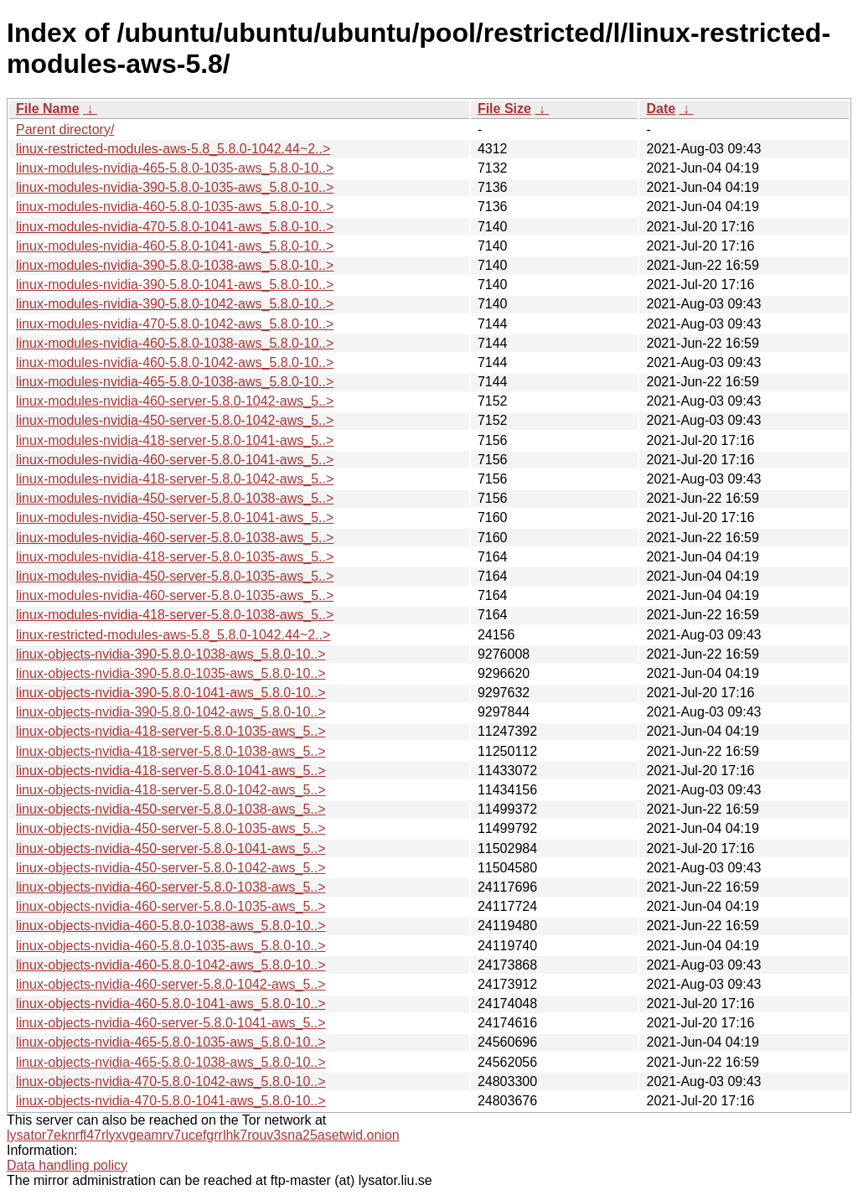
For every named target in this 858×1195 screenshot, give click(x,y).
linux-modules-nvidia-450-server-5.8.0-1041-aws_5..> (174, 517)
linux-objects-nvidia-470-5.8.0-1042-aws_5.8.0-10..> (171, 1081)
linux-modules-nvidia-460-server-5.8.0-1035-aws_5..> (174, 595)
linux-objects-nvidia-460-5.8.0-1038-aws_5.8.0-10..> (171, 925)
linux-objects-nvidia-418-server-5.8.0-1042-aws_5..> (171, 790)
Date (660, 108)
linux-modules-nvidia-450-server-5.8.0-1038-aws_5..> (174, 498)
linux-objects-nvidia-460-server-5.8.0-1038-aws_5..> (171, 887)
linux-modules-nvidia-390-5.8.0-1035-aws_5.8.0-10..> (174, 187)
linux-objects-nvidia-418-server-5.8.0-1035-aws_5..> (171, 731)
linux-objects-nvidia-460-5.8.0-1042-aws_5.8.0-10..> (171, 965)
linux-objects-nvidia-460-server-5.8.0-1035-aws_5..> (171, 906)
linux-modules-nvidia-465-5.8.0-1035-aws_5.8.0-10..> (174, 168)
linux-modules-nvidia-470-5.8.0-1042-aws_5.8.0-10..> (174, 324)
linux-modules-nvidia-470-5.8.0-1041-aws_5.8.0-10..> (174, 227)
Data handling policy (67, 1165)
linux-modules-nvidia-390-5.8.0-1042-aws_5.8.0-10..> (174, 304)
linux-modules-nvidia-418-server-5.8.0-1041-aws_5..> (174, 440)
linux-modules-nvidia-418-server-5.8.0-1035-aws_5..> (174, 557)
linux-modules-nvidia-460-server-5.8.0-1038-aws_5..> (174, 537)
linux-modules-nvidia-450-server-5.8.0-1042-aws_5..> (174, 420)
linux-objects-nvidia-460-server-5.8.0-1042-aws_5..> (171, 984)
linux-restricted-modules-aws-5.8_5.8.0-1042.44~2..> (173, 149)
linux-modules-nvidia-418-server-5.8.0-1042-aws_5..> (174, 479)
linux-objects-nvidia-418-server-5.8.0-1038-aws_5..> (171, 751)
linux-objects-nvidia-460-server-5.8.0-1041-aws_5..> (171, 1023)
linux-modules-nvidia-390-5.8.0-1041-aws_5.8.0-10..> (174, 284)
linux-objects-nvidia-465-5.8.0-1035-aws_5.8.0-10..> (171, 1042)
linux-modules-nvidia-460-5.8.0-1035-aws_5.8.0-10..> (174, 206)
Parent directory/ (65, 129)
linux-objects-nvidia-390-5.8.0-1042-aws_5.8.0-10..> (171, 712)
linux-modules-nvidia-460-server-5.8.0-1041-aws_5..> (174, 460)
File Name (48, 108)
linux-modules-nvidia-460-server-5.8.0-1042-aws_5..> (174, 401)
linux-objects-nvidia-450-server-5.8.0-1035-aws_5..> (171, 828)
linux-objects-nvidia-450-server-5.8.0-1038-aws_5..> (171, 809)
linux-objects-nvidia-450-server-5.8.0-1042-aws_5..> (171, 868)
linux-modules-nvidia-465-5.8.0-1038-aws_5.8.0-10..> (174, 382)
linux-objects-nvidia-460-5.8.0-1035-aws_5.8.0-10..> (171, 946)
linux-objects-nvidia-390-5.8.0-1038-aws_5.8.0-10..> (171, 654)
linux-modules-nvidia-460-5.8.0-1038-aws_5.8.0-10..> (174, 343)
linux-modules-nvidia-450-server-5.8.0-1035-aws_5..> (174, 576)
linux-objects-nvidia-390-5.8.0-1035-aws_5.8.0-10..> (171, 673)
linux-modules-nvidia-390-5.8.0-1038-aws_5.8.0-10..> (174, 265)
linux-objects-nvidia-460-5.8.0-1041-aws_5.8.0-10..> (171, 1003)
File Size (504, 108)
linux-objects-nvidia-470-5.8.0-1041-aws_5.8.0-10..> (171, 1101)
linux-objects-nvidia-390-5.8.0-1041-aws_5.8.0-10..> (171, 692)
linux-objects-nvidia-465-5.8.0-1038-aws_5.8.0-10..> (171, 1062)
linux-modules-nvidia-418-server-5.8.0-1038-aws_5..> (174, 615)
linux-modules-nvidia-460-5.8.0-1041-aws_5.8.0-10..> (174, 246)
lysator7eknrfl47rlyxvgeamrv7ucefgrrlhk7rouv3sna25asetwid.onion (203, 1135)
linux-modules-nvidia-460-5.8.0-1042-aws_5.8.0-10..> (174, 362)
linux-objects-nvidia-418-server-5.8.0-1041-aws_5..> (171, 770)
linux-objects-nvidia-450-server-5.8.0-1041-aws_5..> (171, 848)
